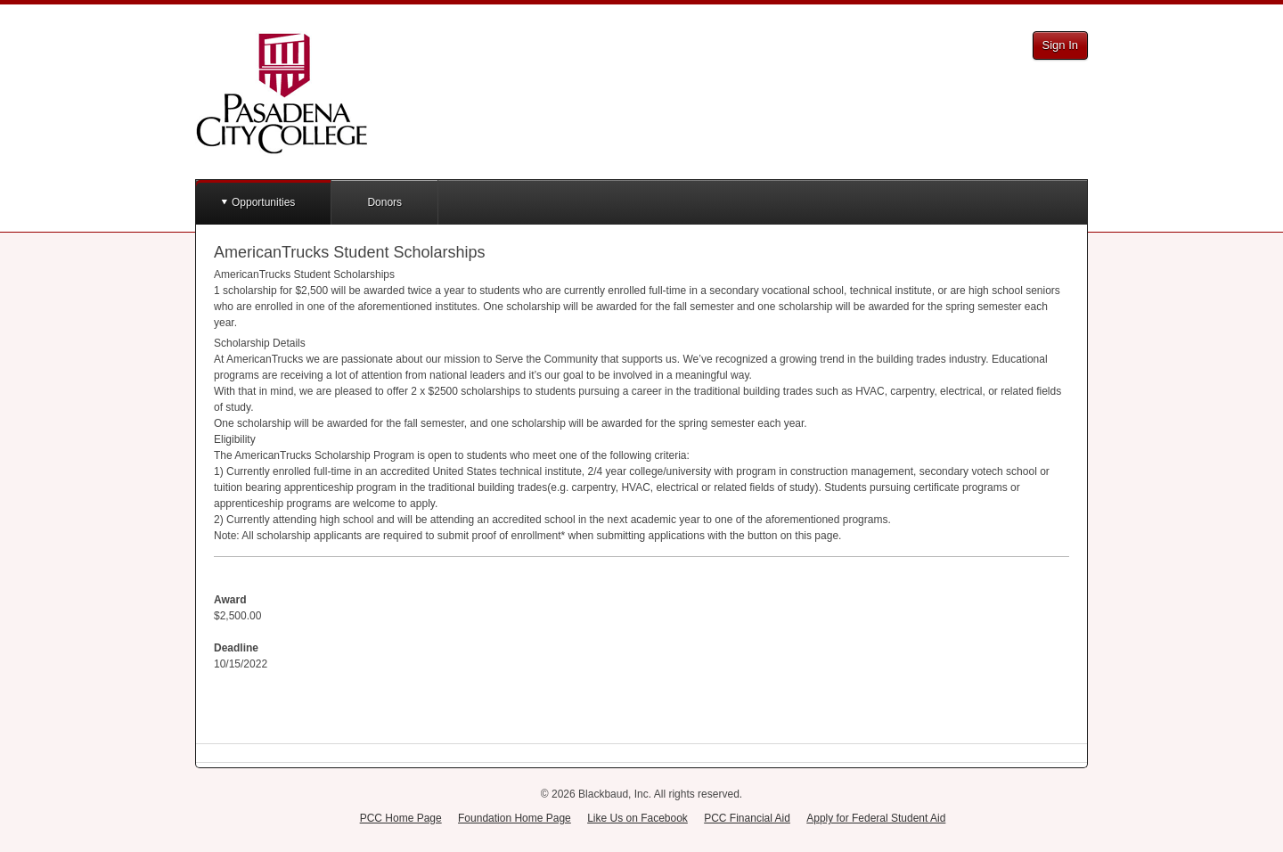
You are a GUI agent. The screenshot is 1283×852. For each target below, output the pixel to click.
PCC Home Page (401, 818)
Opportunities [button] (263, 202)
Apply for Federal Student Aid (875, 818)
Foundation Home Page (514, 818)
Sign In (1060, 45)
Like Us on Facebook (637, 818)
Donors (384, 202)
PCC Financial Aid (747, 818)
